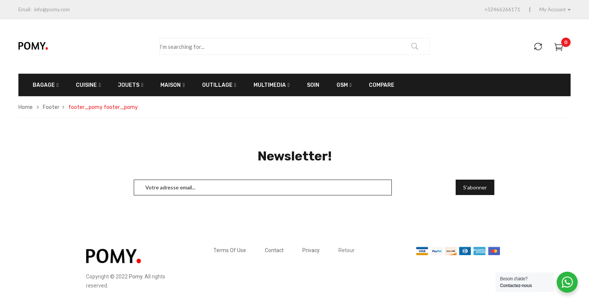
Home (25, 107)
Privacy (311, 250)
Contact (274, 250)
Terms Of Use (229, 250)
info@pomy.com (52, 9)
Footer (51, 107)
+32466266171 (502, 9)
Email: (24, 9)
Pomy (135, 277)
